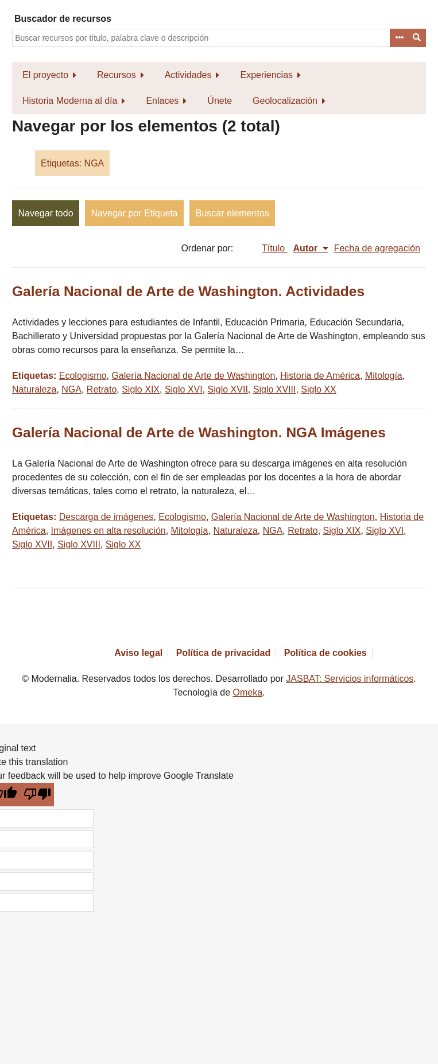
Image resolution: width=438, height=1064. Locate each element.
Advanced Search (399, 38)
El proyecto (45, 75)
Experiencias (266, 75)
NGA (71, 389)
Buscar (417, 38)
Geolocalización (285, 101)
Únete (219, 101)
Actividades (188, 75)
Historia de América (320, 375)
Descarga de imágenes (106, 517)
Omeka (248, 692)
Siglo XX (318, 389)
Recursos (116, 75)
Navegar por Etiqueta (134, 213)
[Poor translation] (38, 794)
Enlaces (162, 101)
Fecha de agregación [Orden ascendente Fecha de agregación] (377, 248)
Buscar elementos (232, 213)
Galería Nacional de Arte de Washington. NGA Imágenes (199, 432)
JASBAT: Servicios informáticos (349, 679)
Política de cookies (325, 653)
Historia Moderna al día (69, 101)
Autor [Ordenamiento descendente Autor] (306, 248)
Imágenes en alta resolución (108, 530)
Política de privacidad (223, 653)
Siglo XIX (141, 389)
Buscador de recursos (62, 19)
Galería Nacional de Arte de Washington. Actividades (188, 291)
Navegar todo (45, 213)
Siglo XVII (228, 389)
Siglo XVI (184, 389)
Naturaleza (34, 389)
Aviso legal (138, 653)
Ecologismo (83, 375)
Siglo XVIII (274, 389)
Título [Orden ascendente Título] (274, 248)
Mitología (383, 375)
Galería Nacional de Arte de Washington (193, 375)
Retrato (102, 389)
